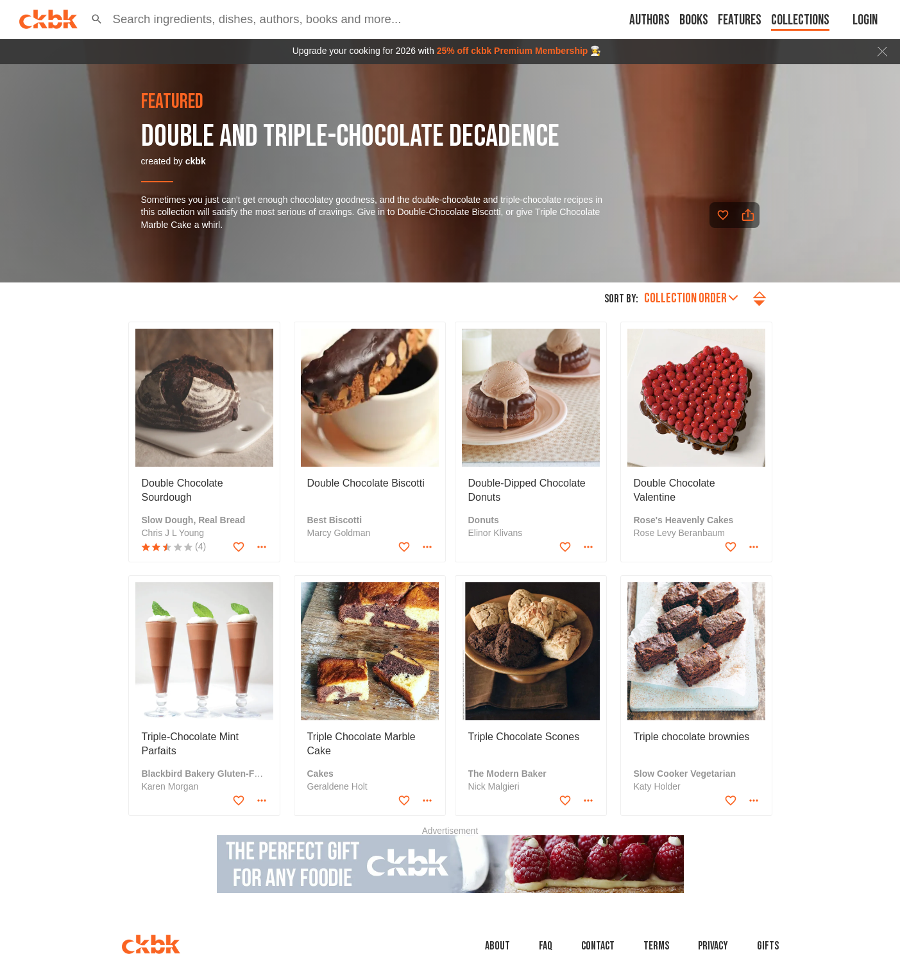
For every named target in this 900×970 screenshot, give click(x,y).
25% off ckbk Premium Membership (512, 51)
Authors (649, 20)
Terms (656, 946)
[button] (96, 19)
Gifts (768, 946)
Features (739, 20)
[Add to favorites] (722, 215)
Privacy (713, 946)
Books (693, 20)
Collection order (691, 298)
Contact (598, 946)
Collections (800, 20)
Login (865, 20)
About (497, 946)
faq (545, 946)
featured (172, 102)
